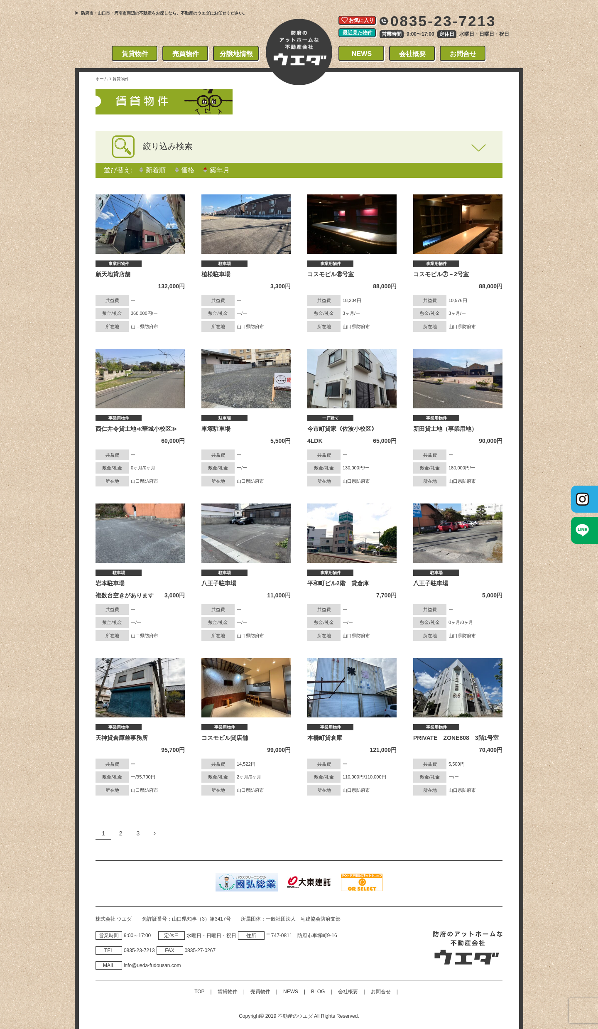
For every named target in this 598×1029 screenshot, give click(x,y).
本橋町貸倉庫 (324, 737)
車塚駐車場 (215, 428)
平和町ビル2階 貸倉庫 (338, 583)
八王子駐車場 (218, 583)
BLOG (318, 992)
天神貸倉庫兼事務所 (122, 737)
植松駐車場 (215, 274)
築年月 (216, 170)
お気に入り (361, 20)
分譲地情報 (236, 53)
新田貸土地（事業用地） (445, 428)
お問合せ (463, 53)
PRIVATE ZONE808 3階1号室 (456, 737)
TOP (199, 992)
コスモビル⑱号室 (330, 274)
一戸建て (330, 418)
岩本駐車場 (110, 583)
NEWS (362, 53)
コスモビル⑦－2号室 (441, 274)
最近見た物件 (358, 33)
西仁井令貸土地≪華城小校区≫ (136, 428)
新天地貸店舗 (113, 274)
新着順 (152, 170)
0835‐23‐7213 (139, 950)
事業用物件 (118, 263)
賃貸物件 (135, 53)
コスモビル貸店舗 (224, 737)
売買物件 (185, 53)
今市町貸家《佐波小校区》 (342, 428)
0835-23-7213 (443, 21)
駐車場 (224, 263)
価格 (184, 170)
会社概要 (412, 53)
